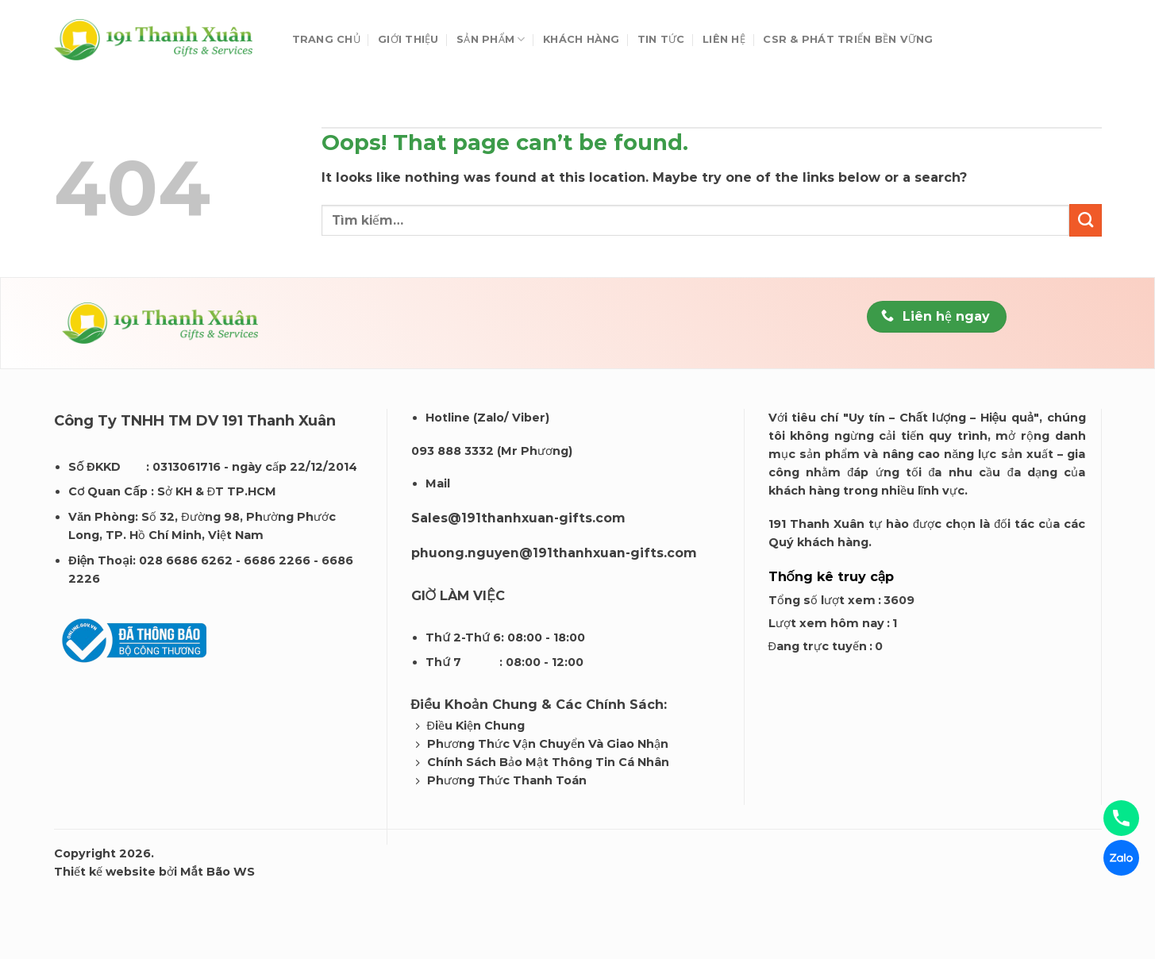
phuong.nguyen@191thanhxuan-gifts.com (554, 552)
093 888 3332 (452, 451)
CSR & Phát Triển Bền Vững (848, 39)
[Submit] (1085, 220)
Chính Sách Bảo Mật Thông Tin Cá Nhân (548, 762)
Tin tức (661, 39)
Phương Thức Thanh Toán (507, 780)
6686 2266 (277, 560)
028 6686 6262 (186, 560)
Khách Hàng (581, 39)
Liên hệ (724, 39)
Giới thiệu (408, 39)
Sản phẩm (491, 39)
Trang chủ (326, 39)
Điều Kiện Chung (476, 725)
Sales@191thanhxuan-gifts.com (518, 518)
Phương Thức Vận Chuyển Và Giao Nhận (547, 744)
